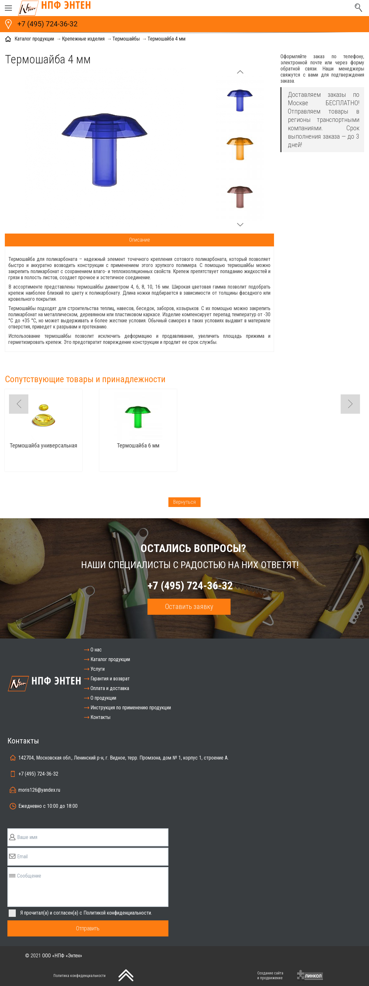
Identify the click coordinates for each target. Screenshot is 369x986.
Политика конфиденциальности (79, 975)
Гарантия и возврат (110, 679)
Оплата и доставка (109, 688)
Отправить (87, 928)
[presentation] (211, 975)
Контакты (100, 717)
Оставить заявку (189, 607)
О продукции (103, 698)
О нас (96, 650)
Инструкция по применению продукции (130, 708)
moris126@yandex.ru (39, 790)
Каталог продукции (110, 659)
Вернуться (184, 502)
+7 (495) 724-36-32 (47, 24)
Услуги (97, 669)
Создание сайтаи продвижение (270, 975)
